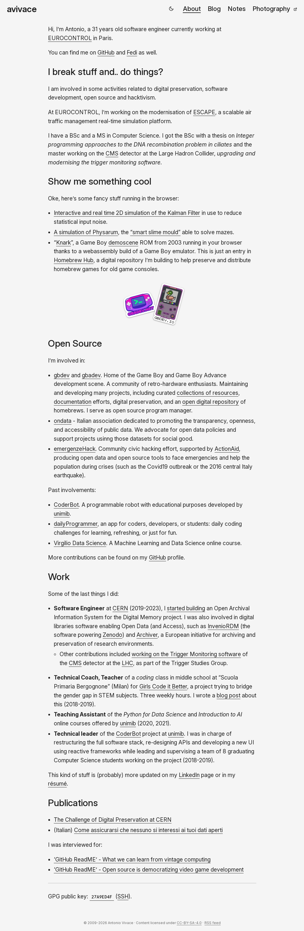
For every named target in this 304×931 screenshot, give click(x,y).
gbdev (62, 375)
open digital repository (210, 401)
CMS (112, 153)
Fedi (132, 52)
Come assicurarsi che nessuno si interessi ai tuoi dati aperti (148, 830)
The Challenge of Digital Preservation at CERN (113, 819)
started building (186, 608)
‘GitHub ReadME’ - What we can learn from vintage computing (132, 859)
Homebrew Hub (73, 260)
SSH (122, 896)
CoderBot (66, 504)
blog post (228, 695)
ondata (62, 420)
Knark (63, 242)
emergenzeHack (74, 448)
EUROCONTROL (70, 38)
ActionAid (227, 448)
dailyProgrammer (75, 523)
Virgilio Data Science (80, 543)
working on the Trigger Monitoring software (186, 654)
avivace (22, 9)
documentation (72, 401)
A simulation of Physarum (86, 232)
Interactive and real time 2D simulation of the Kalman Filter (127, 212)
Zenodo (112, 634)
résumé (57, 783)
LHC (127, 663)
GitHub (106, 52)
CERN (120, 608)
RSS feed (212, 923)
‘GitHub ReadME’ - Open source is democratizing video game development (149, 869)
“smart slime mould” (155, 232)
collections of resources (207, 392)
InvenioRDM (223, 626)
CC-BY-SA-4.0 (189, 923)
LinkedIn (189, 775)
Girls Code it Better (163, 686)
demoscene (123, 242)
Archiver (147, 634)
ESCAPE (204, 112)
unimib (62, 513)
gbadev (91, 375)
